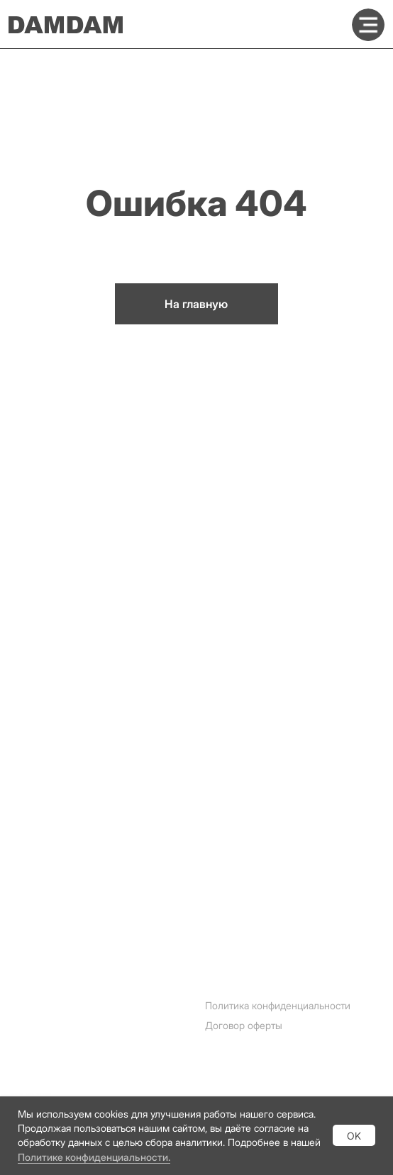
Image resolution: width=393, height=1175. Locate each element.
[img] (368, 24)
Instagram (35, 1028)
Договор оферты (243, 1025)
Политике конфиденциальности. (94, 1157)
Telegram (33, 1050)
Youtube (30, 1094)
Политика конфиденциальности (277, 1005)
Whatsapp (36, 1072)
